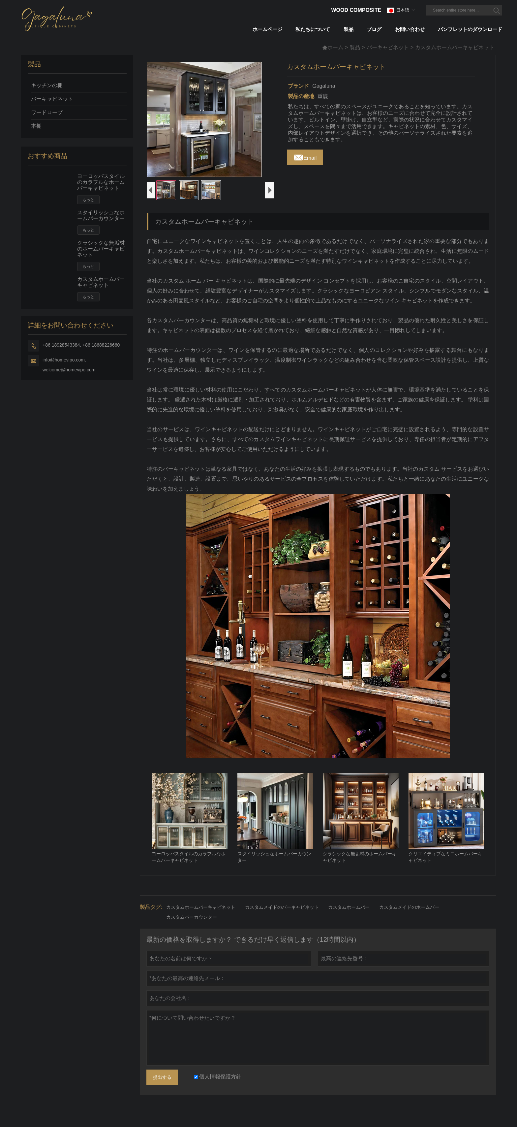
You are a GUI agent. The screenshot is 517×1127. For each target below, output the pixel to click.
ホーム (332, 47)
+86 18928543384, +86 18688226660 (81, 345)
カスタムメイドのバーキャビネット (282, 919)
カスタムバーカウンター (191, 929)
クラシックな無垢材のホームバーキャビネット (101, 248)
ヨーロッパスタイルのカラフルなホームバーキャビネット (101, 182)
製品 (355, 47)
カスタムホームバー (349, 919)
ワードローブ (47, 112)
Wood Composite (356, 10)
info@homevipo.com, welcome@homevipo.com (69, 364)
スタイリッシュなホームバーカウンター (101, 215)
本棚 (36, 126)
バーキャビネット (388, 47)
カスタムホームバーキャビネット (101, 282)
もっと (88, 199)
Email (305, 156)
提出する (162, 1089)
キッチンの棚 (47, 85)
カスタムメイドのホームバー (409, 919)
